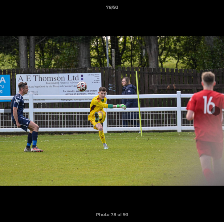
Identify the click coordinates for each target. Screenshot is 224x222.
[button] (216, 9)
